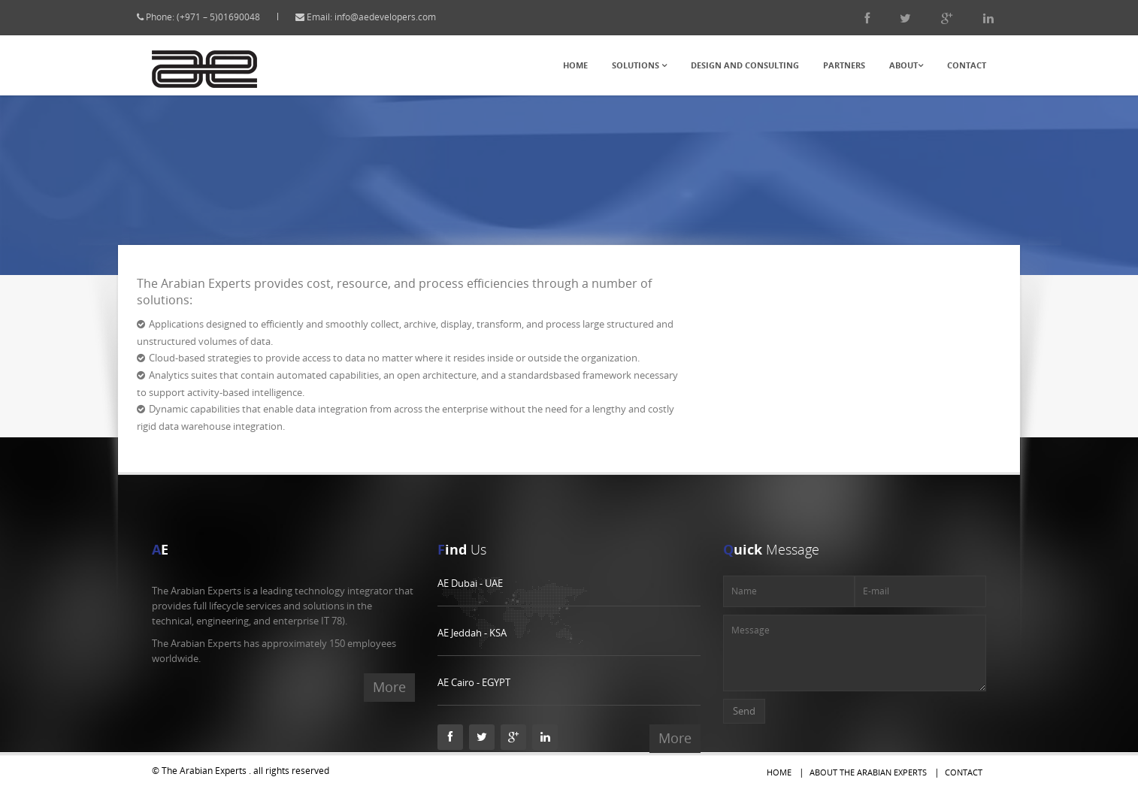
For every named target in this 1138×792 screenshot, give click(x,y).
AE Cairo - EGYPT (473, 682)
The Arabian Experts (204, 770)
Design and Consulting (745, 65)
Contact (966, 65)
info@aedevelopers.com (399, 17)
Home (575, 65)
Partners (844, 65)
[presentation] (882, 729)
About (906, 65)
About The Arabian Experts (868, 772)
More (389, 687)
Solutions (639, 65)
